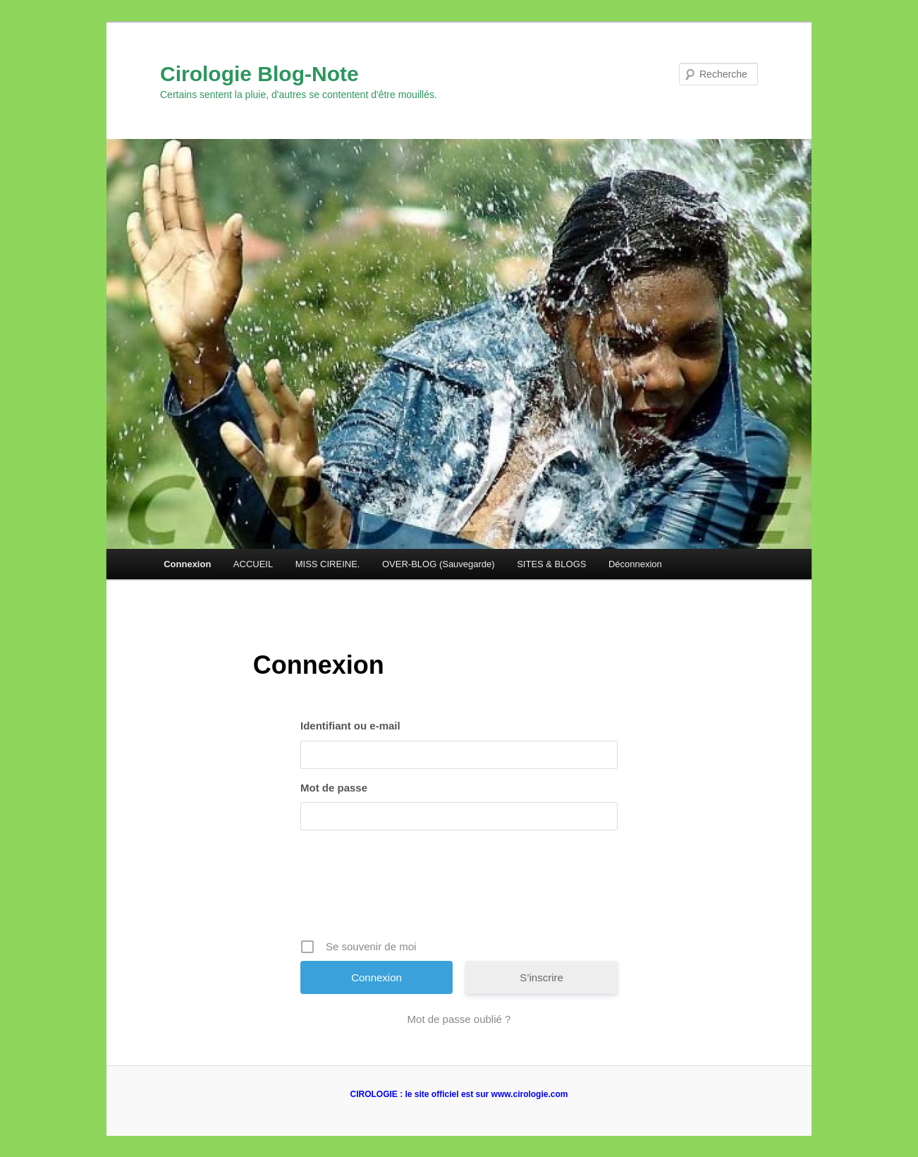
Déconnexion (635, 564)
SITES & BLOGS (551, 564)
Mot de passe (333, 788)
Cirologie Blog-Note (259, 73)
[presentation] (460, 889)
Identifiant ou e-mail (350, 726)
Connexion (187, 564)
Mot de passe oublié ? (459, 1019)
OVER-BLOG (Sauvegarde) (438, 564)
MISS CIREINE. (327, 564)
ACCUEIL (253, 564)
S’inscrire (541, 977)
